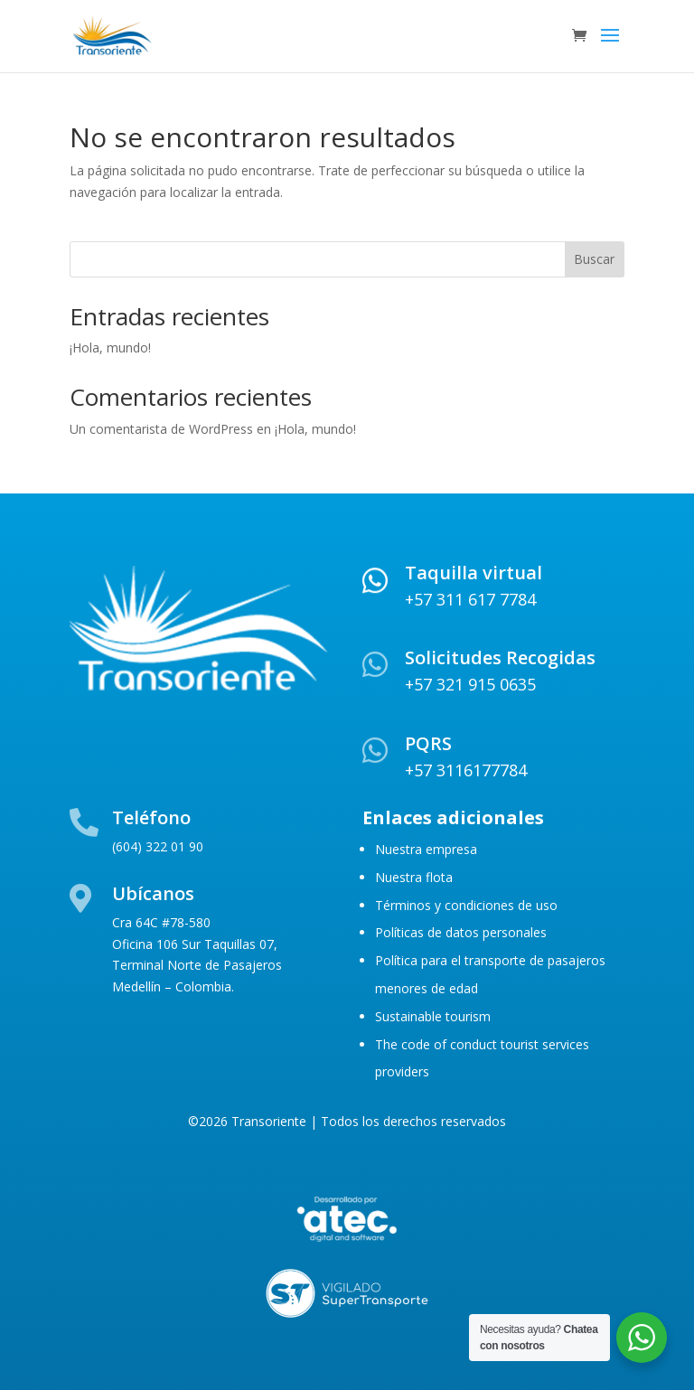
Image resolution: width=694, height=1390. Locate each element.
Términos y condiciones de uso (466, 905)
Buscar (594, 259)
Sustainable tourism (433, 1016)
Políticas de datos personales (461, 932)
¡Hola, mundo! (110, 347)
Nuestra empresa (426, 849)
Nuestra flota (414, 877)
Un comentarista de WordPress (161, 428)
